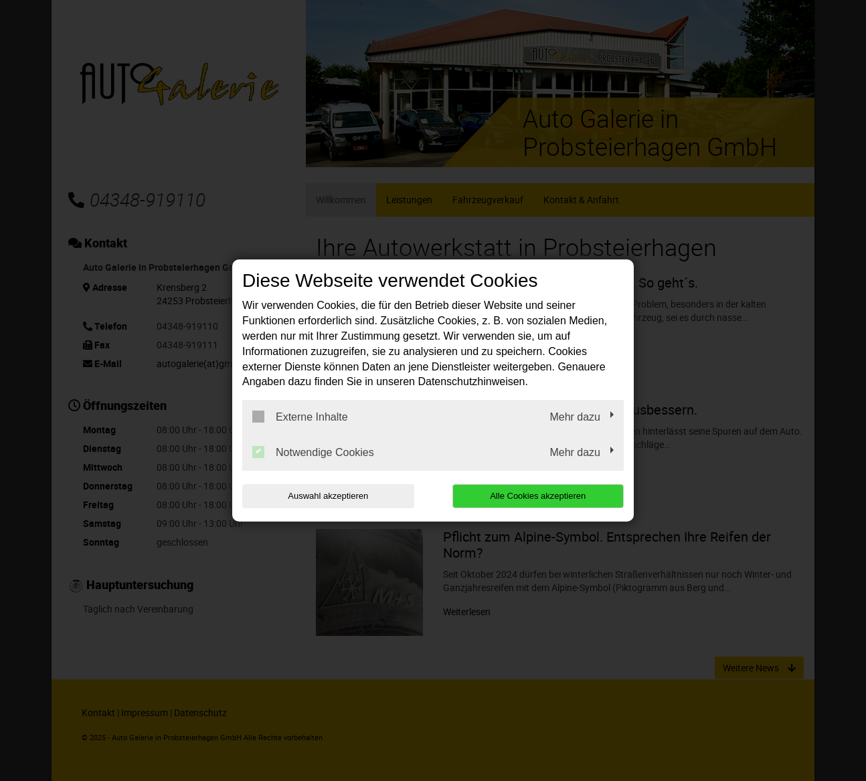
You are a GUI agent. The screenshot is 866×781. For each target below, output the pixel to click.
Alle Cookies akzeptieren (538, 496)
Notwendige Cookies (313, 452)
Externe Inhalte (300, 417)
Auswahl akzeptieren (328, 496)
